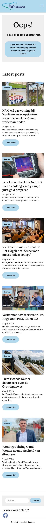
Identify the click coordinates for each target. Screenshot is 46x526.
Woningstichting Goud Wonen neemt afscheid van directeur (21, 450)
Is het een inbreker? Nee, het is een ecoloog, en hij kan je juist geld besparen (22, 186)
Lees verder (11, 143)
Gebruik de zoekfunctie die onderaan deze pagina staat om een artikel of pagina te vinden (23, 49)
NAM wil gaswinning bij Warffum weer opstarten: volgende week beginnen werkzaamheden (20, 116)
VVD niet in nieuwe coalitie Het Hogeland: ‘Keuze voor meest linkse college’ (21, 251)
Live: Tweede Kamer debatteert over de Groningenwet (16, 382)
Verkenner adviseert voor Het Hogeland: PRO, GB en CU (23, 317)
